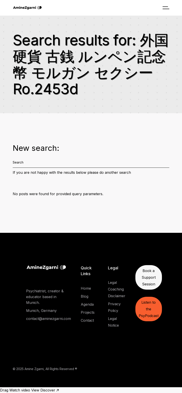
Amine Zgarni (34, 369)
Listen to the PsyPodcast (149, 309)
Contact (87, 320)
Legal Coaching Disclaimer (116, 289)
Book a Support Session (149, 277)
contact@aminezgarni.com (48, 318)
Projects (88, 312)
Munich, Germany (41, 310)
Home (86, 288)
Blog (84, 296)
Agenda (87, 304)
